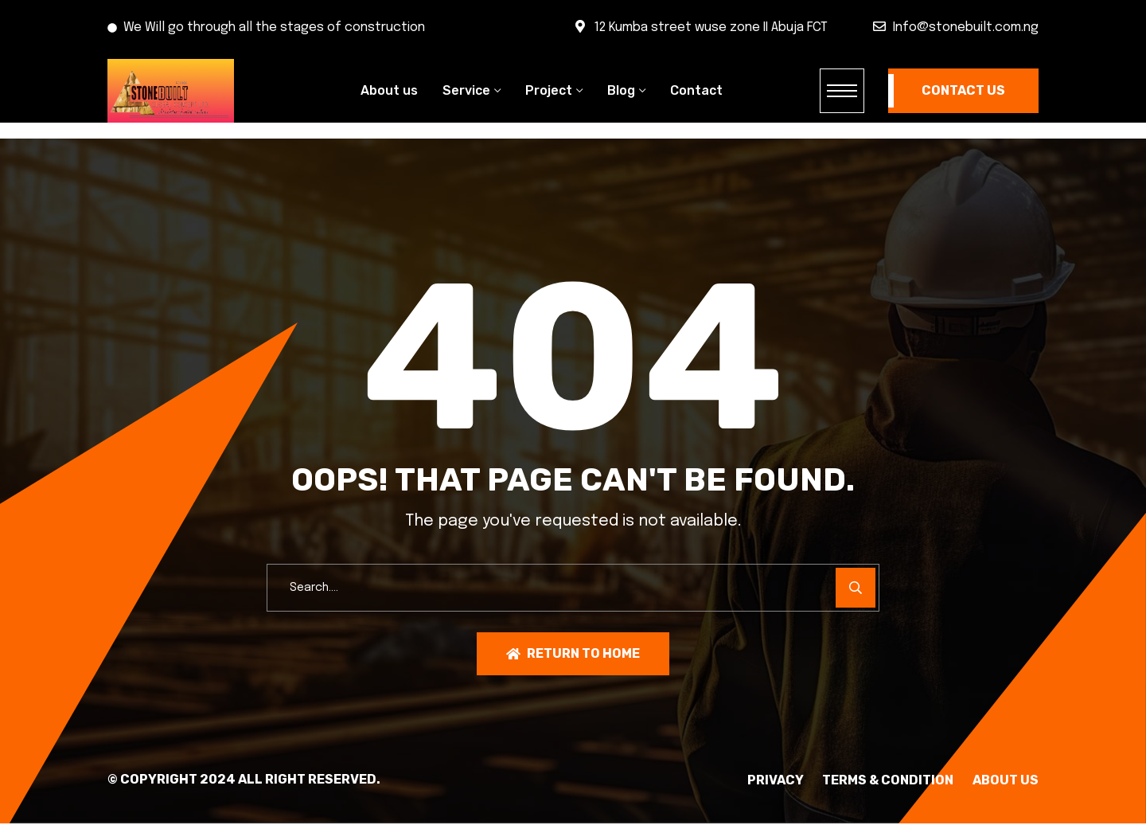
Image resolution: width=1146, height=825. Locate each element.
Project (548, 90)
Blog (621, 90)
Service (466, 90)
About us (389, 90)
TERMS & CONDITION (874, 781)
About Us (1006, 781)
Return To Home (573, 654)
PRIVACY (747, 781)
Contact (696, 90)
